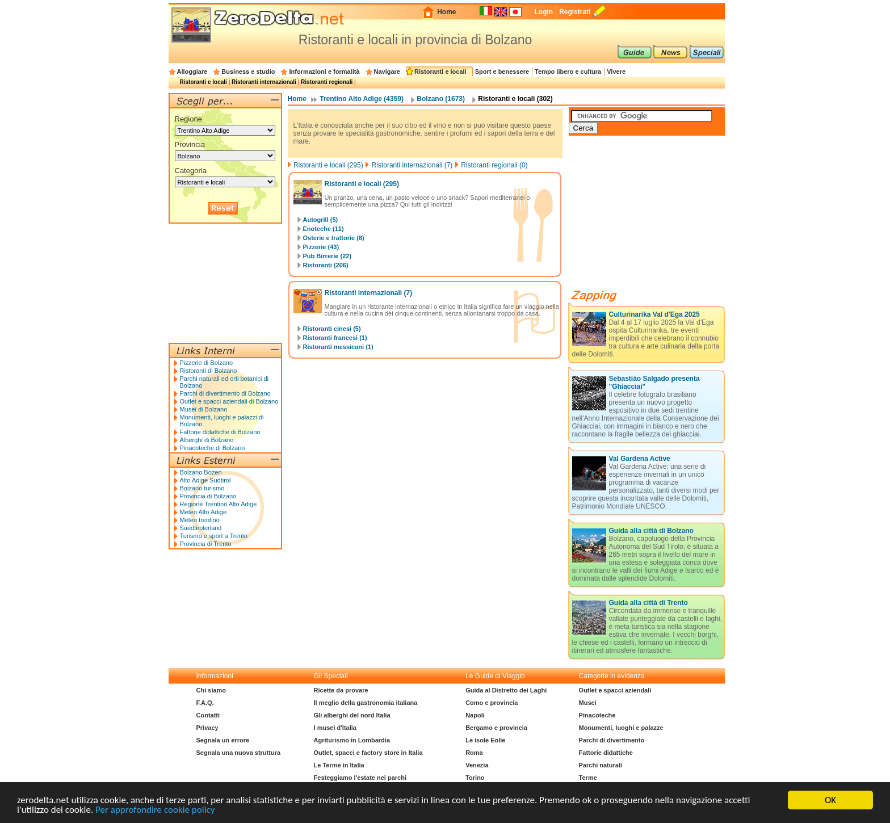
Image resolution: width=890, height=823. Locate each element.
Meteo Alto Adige (203, 512)
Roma (474, 752)
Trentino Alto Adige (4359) (362, 99)
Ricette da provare (341, 690)
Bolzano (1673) (441, 99)
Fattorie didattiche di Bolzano (220, 432)
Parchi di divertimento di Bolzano (225, 393)
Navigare (387, 71)
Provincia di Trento (206, 543)
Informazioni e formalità (324, 71)
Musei (588, 702)
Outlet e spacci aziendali (615, 690)
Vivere (616, 71)
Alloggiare (192, 71)
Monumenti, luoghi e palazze (621, 727)
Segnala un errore (223, 740)
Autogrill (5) (320, 219)
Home (446, 12)
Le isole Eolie (485, 740)
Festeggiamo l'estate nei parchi (360, 777)
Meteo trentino (200, 520)
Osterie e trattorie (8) (333, 237)
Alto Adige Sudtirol (205, 480)
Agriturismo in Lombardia (352, 740)
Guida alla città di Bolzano (651, 531)
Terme (588, 777)
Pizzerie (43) (321, 246)
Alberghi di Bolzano (207, 439)
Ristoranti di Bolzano (208, 370)
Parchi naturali (600, 765)
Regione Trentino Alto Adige (218, 504)
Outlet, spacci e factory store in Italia (368, 752)
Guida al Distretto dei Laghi (506, 690)
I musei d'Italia (335, 727)
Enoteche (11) (323, 228)
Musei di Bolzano (204, 409)
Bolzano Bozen (201, 472)
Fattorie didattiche (606, 752)
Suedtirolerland (201, 527)
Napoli (475, 715)
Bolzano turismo (202, 488)
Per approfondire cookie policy (155, 810)
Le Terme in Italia (339, 765)
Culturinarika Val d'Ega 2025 (654, 314)
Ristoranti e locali (440, 71)
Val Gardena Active (639, 459)
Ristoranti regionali (326, 82)
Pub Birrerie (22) (327, 256)
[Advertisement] (654, 217)
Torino (474, 777)
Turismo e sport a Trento (213, 535)
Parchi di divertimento (612, 740)
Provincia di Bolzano (208, 496)
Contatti (208, 715)
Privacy (207, 727)
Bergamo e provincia (496, 727)
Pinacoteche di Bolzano (212, 447)
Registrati (574, 12)
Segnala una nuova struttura (238, 752)
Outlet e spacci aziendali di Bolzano (229, 401)
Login (543, 12)
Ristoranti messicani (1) (338, 346)
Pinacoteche (597, 715)
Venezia (476, 765)
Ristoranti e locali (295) (328, 165)
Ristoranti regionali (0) (494, 165)
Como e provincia (491, 702)
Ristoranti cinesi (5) (332, 328)
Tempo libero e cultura (568, 71)
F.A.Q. (205, 702)
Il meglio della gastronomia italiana (366, 702)
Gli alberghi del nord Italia (352, 715)
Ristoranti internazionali (264, 82)
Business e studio (248, 71)
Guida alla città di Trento (648, 603)
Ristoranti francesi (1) (335, 337)
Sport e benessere (502, 71)
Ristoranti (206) (326, 265)
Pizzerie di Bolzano (206, 362)
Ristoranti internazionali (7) (412, 165)
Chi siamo (211, 690)
